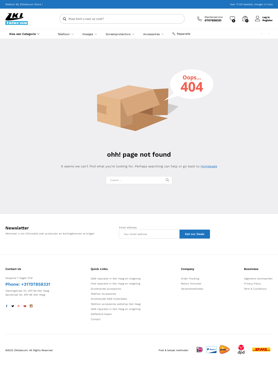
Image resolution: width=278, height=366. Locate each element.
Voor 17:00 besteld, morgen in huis (251, 4)
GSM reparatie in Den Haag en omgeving (115, 278)
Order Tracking (190, 278)
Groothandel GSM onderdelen (109, 298)
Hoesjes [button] (87, 34)
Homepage (209, 166)
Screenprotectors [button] (118, 34)
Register (267, 20)
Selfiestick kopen (101, 314)
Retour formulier (191, 283)
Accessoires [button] (151, 34)
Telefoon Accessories (103, 293)
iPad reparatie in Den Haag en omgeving (115, 283)
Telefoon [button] (64, 34)
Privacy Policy (252, 283)
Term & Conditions (255, 288)
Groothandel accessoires (106, 288)
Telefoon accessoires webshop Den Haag (116, 304)
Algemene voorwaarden (258, 278)
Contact (96, 319)
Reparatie (181, 33)
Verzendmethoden (192, 288)
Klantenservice (214, 17)
